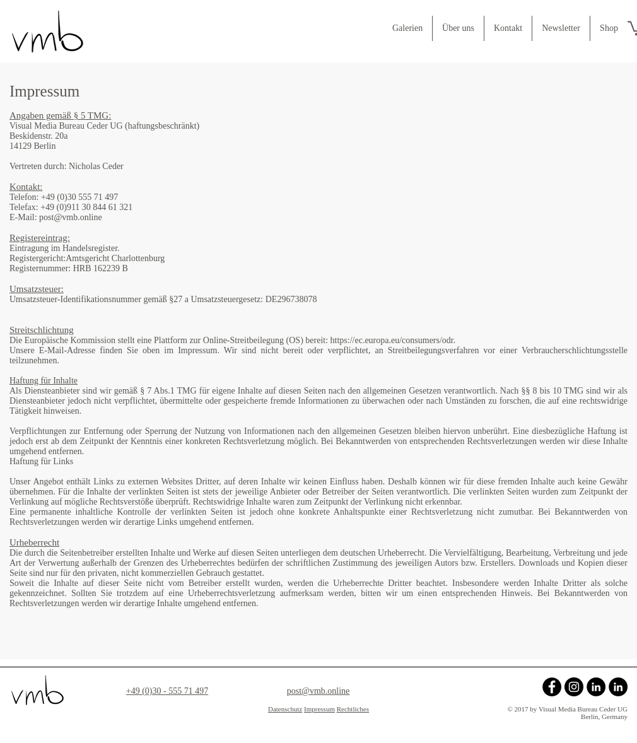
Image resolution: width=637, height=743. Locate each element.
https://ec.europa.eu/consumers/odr (391, 340)
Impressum (319, 709)
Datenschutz (285, 709)
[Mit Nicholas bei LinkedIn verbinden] (618, 686)
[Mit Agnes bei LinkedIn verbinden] (596, 686)
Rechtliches (353, 709)
